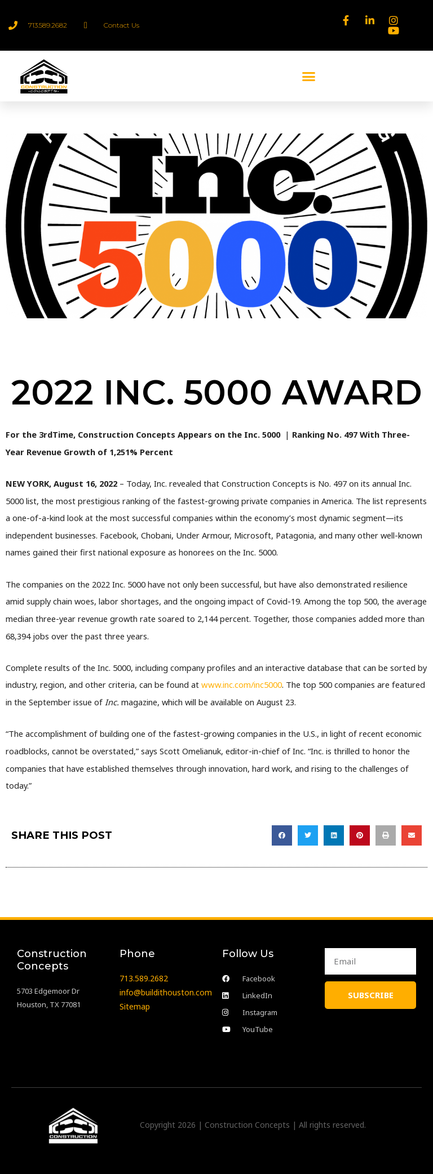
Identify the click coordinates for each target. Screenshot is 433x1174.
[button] (309, 76)
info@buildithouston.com (166, 992)
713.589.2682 (144, 978)
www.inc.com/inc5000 (240, 684)
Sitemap (135, 1005)
